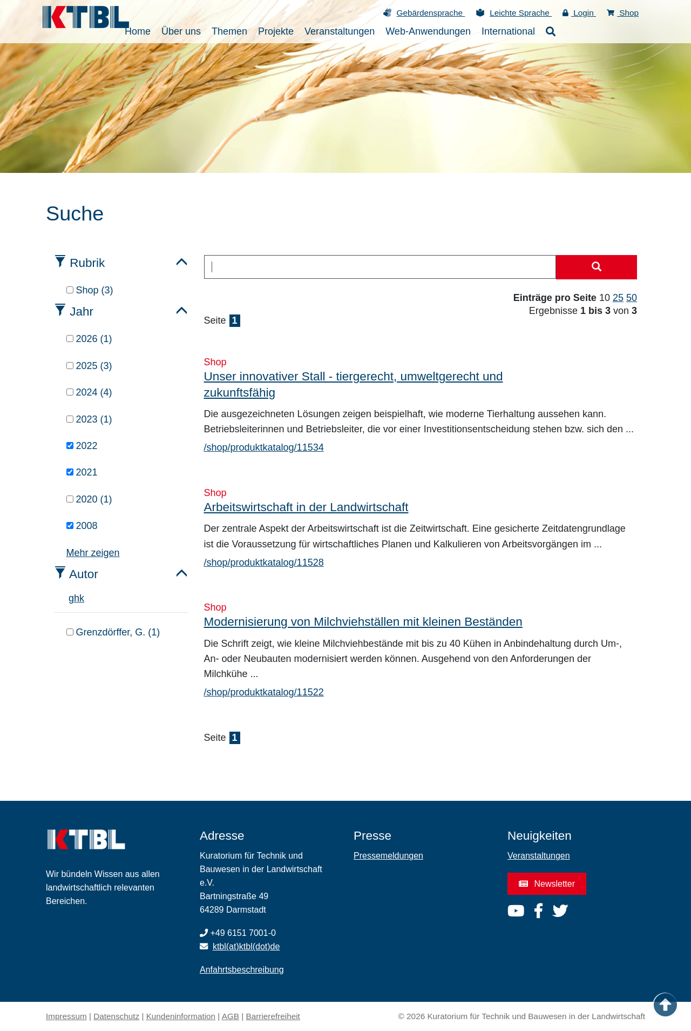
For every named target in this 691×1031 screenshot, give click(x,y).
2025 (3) (89, 365)
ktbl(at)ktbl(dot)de (246, 946)
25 (618, 297)
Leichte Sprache (521, 12)
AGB (230, 1016)
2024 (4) (89, 392)
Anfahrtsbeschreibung (242, 969)
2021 (82, 472)
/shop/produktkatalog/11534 (264, 447)
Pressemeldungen (388, 855)
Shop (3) (89, 290)
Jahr (81, 311)
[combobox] (380, 267)
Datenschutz (116, 1016)
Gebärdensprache (431, 12)
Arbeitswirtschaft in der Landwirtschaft (306, 507)
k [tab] (81, 598)
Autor (83, 574)
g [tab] (71, 598)
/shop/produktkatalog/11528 (264, 562)
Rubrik (87, 263)
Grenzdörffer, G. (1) (113, 632)
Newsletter (547, 884)
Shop (623, 12)
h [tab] (76, 598)
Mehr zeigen (93, 552)
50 (631, 297)
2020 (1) (89, 499)
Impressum (66, 1016)
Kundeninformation (180, 1016)
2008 (82, 525)
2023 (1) (89, 419)
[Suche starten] (596, 267)
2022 (82, 445)
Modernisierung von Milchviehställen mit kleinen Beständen (363, 621)
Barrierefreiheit (273, 1016)
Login (579, 12)
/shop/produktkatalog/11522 (264, 692)
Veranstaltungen (538, 855)
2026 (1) (89, 338)
